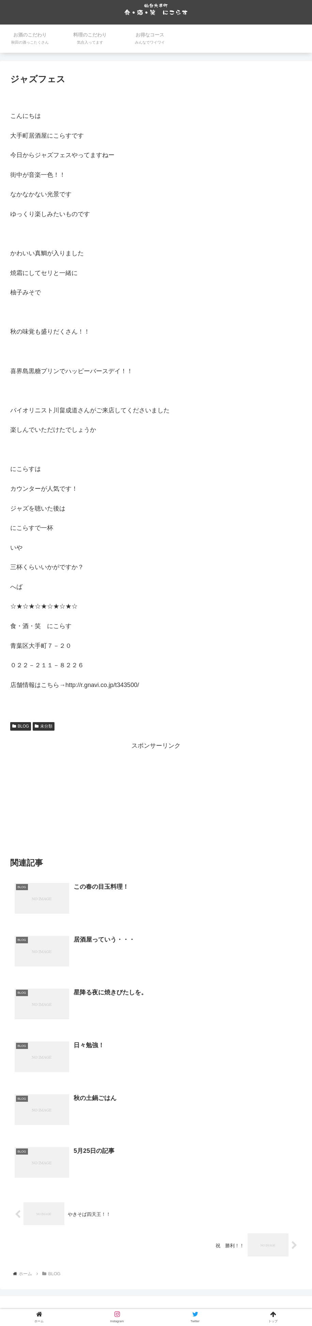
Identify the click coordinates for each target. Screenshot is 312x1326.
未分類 (43, 726)
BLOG (20, 726)
